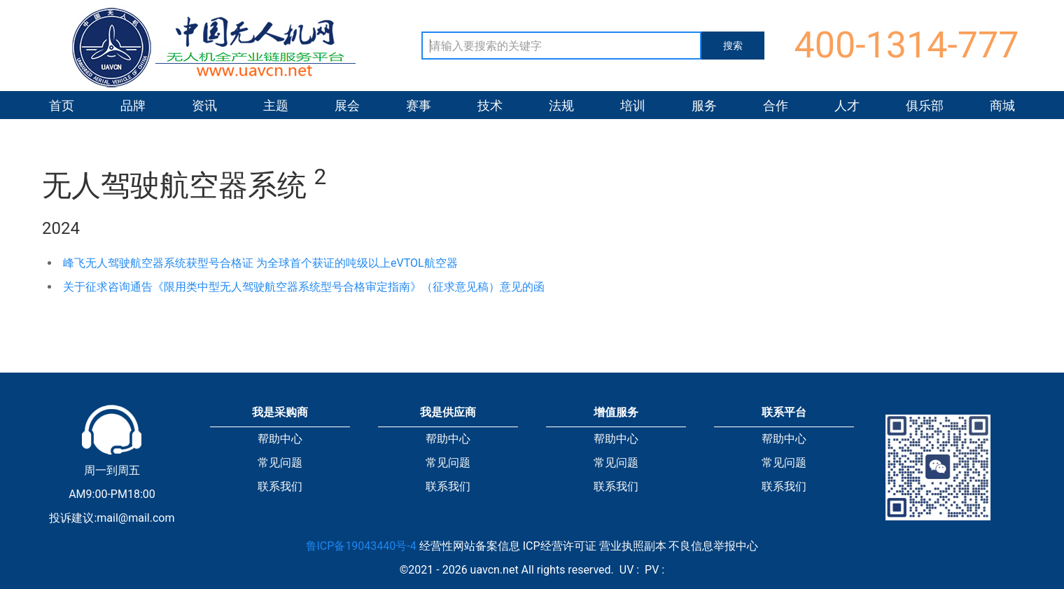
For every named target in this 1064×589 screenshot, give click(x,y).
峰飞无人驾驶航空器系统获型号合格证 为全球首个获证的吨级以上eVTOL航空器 (260, 263)
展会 (347, 105)
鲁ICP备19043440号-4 (361, 546)
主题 (275, 105)
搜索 (733, 45)
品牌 (133, 105)
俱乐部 (925, 105)
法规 (561, 105)
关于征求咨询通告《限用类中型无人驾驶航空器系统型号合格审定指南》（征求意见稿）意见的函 (304, 286)
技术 (490, 105)
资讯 (204, 105)
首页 (61, 105)
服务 (704, 105)
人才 (847, 105)
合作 (775, 105)
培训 (632, 105)
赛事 (418, 105)
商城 (1002, 105)
